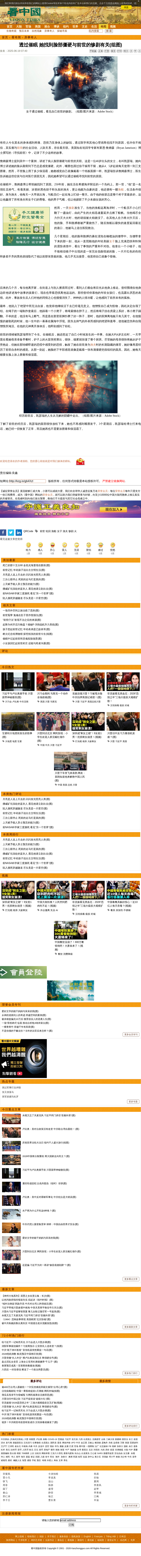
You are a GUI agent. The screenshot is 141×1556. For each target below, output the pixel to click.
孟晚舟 (105, 1443)
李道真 (52, 1477)
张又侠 (75, 1439)
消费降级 (68, 954)
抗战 (85, 1457)
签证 (33, 1457)
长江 (131, 1439)
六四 (81, 1439)
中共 (47, 745)
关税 (110, 1443)
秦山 (5, 1492)
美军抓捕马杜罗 (10, 1096)
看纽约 (80, 1540)
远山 (50, 1481)
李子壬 (6, 1500)
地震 (14, 741)
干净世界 (22, 1540)
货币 (20, 1450)
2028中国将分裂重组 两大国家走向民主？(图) (46, 1156)
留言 (113, 51)
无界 (133, 1540)
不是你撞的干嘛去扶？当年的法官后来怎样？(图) (27, 1030)
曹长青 (52, 1500)
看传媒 (90, 1540)
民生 (52, 1457)
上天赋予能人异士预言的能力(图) (21, 584)
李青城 (97, 1492)
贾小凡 (6, 1477)
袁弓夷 (9, 1443)
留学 (18, 1457)
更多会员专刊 (131, 1034)
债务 (135, 1446)
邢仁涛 (6, 1496)
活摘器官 (96, 1439)
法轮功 (38, 1453)
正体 (100, 51)
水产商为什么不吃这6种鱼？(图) (39, 1210)
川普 (47, 701)
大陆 (19, 26)
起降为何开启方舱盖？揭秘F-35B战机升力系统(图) (31, 624)
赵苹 (96, 1488)
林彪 (118, 1457)
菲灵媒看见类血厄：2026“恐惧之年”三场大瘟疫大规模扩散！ (123, 697)
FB (110, 1446)
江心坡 (93, 1453)
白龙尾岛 (85, 1453)
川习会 (8, 701)
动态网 (123, 1540)
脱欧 (126, 1446)
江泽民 (11, 1446)
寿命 (56, 1460)
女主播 (126, 1453)
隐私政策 (76, 1536)
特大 (126, 51)
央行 (131, 1446)
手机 (34, 1460)
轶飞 (5, 1481)
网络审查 (46, 1453)
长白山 (77, 1453)
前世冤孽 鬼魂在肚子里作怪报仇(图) (23, 615)
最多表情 (105, 1381)
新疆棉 (118, 1439)
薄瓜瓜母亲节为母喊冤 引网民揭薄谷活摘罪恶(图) (27, 1395)
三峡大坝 (110, 1439)
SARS (100, 1453)
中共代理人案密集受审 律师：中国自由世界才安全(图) (50, 1224)
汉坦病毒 (114, 705)
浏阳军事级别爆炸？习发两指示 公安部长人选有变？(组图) (32, 1346)
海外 (57, 1457)
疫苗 (136, 1439)
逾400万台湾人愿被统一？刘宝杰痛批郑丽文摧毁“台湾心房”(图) (34, 1387)
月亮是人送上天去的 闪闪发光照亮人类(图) (26, 574)
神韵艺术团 (36, 1540)
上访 (32, 1453)
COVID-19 (52, 1439)
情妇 (52, 1446)
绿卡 (47, 1457)
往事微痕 (37, 1443)
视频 (113, 26)
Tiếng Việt (111, 1536)
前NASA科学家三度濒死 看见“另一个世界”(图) (28, 593)
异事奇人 (49, 31)
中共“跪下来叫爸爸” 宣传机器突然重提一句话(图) (27, 1350)
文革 (61, 1460)
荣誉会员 (103, 491)
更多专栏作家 (131, 1505)
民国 (75, 1457)
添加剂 (119, 910)
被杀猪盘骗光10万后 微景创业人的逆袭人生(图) (26, 1019)
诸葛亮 (4, 1460)
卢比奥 (15, 701)
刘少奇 (124, 1457)
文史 (84, 26)
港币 (41, 1450)
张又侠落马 (8, 1092)
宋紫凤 (6, 1473)
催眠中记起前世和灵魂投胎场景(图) (22, 638)
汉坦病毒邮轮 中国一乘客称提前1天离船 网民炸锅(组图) (31, 1391)
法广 (97, 1446)
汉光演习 (28, 1443)
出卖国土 (87, 1439)
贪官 (47, 1446)
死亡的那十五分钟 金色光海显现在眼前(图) (26, 565)
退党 (59, 1443)
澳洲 (70, 1457)
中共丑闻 (24, 701)
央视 (133, 1453)
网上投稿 (19, 1536)
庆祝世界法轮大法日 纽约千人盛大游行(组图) (45, 1142)
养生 (66, 1460)
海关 (23, 1457)
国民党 (53, 1443)
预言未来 (24, 31)
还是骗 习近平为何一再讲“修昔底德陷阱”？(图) (46, 1265)
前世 (20, 147)
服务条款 (63, 1536)
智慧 (24, 1460)
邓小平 (112, 1457)
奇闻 (103, 26)
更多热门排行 (131, 1373)
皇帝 (134, 1457)
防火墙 (13, 1453)
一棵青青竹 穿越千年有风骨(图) (18, 1026)
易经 (10, 1460)
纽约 (66, 26)
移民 (8, 1457)
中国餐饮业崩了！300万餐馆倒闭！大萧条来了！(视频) (69, 946)
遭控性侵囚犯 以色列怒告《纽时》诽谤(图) (44, 1183)
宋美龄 (105, 1457)
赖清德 (98, 1443)
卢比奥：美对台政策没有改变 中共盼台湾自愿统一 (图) (50, 1129)
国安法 (125, 1439)
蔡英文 (85, 1450)
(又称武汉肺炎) (16, 1439)
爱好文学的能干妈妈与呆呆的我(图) (20, 1011)
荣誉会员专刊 (11, 1004)
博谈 (56, 26)
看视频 (70, 1540)
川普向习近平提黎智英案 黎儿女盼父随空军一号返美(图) (31, 1311)
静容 (50, 1492)
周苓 (5, 1485)
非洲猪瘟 (119, 1450)
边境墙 (116, 1443)
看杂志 (60, 1540)
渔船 (121, 189)
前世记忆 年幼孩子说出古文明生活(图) (24, 570)
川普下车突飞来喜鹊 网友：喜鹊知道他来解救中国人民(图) (70, 777)
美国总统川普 (94, 701)
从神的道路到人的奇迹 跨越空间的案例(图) (24, 1015)
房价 (107, 1450)
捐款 (41, 1536)
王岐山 (91, 1443)
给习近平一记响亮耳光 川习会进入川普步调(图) (26, 1342)
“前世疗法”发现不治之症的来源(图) (22, 620)
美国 (38, 26)
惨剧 (71, 207)
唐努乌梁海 (69, 1453)
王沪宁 (4, 1446)
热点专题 (8, 1081)
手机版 (93, 51)
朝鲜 (114, 1446)
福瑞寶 (100, 1540)
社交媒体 (104, 1446)
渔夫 (93, 344)
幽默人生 (17, 1460)
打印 (119, 51)
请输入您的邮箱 (50, 1520)
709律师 (25, 1453)
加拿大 (120, 1446)
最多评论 (36, 1381)
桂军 (80, 1457)
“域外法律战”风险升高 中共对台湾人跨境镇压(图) (27, 1303)
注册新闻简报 (11, 1513)
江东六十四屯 (57, 1453)
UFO (73, 1443)
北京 (91, 1450)
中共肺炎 (5, 1439)
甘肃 (19, 741)
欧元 (31, 1450)
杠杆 (3, 1450)
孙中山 (91, 1457)
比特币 (14, 1450)
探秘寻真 (62, 31)
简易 (96, 1473)
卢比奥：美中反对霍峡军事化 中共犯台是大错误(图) (49, 1197)
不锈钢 (127, 910)
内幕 (30, 1446)
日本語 (122, 1536)
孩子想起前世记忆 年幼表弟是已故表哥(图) (26, 629)
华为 (57, 1446)
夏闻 (96, 1481)
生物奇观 (11, 31)
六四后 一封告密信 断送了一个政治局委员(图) (25, 1369)
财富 (62, 1450)
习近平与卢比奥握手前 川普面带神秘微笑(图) (45, 1169)
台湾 (79, 1450)
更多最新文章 (131, 1327)
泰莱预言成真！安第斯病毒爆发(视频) (21, 1365)
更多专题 (133, 1101)
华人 (3, 1457)
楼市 (53, 1450)
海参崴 (73, 1450)
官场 (28, 26)
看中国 (25, 14)
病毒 (45, 1439)
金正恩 (84, 1443)
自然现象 (37, 31)
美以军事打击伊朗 (11, 1087)
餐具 (112, 910)
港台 (47, 26)
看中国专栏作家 (13, 1468)
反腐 (66, 1446)
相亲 (84, 741)
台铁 (103, 1439)
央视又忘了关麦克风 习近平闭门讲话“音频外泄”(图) (48, 1115)
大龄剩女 (91, 741)
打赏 (107, 51)
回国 (38, 1457)
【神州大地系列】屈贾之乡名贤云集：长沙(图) (26, 1296)
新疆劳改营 (108, 1453)
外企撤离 (45, 910)
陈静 (50, 1485)
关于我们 (51, 1536)
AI (57, 910)
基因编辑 (5, 1453)
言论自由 (118, 1453)
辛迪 (96, 1500)
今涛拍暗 (53, 1473)
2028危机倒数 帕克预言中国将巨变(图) (22, 1354)
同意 (126, 7)
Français (98, 1536)
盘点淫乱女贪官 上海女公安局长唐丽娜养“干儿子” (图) (30, 1361)
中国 (42, 745)
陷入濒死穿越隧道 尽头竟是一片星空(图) (25, 598)
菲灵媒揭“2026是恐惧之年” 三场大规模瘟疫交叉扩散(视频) (32, 1402)
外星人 (50, 1460)
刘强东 (97, 1450)
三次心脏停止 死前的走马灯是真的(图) (24, 579)
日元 (36, 1450)
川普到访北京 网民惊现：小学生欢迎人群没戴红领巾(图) (52, 737)
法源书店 (49, 1540)
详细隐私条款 (51, 7)
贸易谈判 (134, 1443)
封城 (127, 705)
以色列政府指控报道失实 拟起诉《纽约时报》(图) (27, 1299)
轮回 (48, 531)
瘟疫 (122, 705)
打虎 (71, 1446)
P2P (131, 1450)
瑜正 (50, 1496)
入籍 (42, 1457)
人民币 (25, 1450)
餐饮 (60, 954)
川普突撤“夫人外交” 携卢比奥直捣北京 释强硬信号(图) (30, 1357)
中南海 (25, 1446)
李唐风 (97, 1485)
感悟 (29, 1460)
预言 (39, 1460)
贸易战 (61, 1439)
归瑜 (96, 1477)
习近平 (83, 701)
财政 (58, 1450)
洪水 (3, 1443)
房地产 (47, 1450)
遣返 (28, 1457)
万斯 (122, 1443)
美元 (8, 1450)
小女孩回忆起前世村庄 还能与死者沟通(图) (26, 643)
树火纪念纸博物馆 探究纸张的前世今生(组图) (28, 634)
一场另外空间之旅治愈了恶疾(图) (21, 610)
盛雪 (50, 1488)
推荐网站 (10, 1540)
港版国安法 (18, 1443)
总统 (70, 785)
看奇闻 (16, 37)
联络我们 (31, 1536)
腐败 (62, 1446)
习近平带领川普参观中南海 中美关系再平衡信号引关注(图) (32, 1307)
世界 (75, 26)
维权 (19, 1453)
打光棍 (78, 741)
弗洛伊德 (66, 1443)
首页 (9, 26)
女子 (112, 241)
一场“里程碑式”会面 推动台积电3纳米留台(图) (25, 1023)
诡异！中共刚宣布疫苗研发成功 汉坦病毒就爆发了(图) (30, 1422)
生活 (94, 26)
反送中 (41, 1446)
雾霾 (135, 1450)
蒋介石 (98, 1457)
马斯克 (53, 701)
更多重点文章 (131, 1279)
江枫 (96, 1496)
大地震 (8, 741)
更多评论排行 (131, 1426)
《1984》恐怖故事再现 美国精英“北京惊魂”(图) (26, 1319)
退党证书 (111, 1540)
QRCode (28, 531)
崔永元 (18, 1446)
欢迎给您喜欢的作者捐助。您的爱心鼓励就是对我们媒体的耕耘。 (36, 461)
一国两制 (90, 1446)
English (87, 1536)
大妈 (102, 1450)
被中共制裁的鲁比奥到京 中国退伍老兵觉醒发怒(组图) (30, 1323)
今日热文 (8, 667)
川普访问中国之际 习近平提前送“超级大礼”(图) (26, 1398)
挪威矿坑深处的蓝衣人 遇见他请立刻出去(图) (28, 588)
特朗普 (32, 1439)
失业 (52, 910)
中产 (67, 1450)
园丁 (5, 1488)
